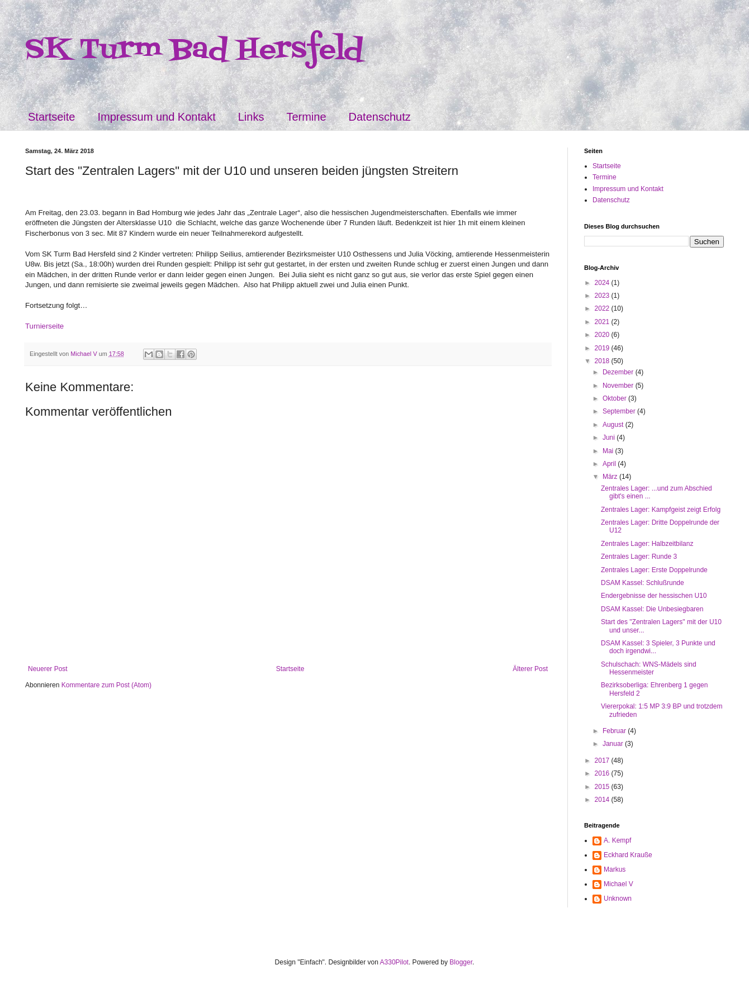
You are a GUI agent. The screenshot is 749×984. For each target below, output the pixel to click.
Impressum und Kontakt (156, 117)
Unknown (618, 898)
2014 (603, 800)
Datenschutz (380, 117)
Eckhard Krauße (628, 855)
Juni (610, 437)
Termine (306, 117)
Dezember (619, 372)
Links (251, 117)
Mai (609, 451)
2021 (603, 322)
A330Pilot (394, 962)
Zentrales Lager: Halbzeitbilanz (647, 544)
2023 (603, 296)
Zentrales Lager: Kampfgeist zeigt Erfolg (660, 510)
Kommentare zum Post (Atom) (106, 685)
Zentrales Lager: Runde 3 (639, 556)
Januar (614, 744)
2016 (603, 773)
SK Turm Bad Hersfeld (194, 50)
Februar (615, 731)
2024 (603, 283)
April (610, 464)
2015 (603, 787)
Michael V (618, 884)
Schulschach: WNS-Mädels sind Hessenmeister (648, 668)
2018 (603, 361)
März (611, 477)
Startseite (51, 117)
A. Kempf (617, 840)
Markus (614, 869)
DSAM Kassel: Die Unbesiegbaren (652, 609)
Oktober (615, 398)
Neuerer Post (48, 669)
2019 (603, 348)
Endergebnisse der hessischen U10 (654, 596)
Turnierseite (44, 326)
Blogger (460, 962)
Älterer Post (530, 669)
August (614, 425)
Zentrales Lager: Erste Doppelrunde (654, 570)
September (620, 411)
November (619, 385)
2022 (603, 308)
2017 (603, 760)
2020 (603, 335)
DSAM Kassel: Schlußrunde (642, 583)
